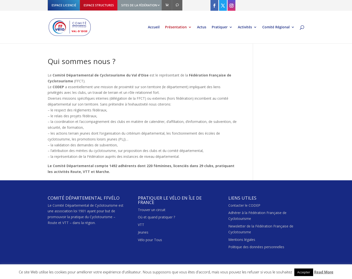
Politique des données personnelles (256, 247)
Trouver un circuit (151, 209)
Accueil (154, 27)
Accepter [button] (303, 272)
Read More (323, 271)
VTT (141, 224)
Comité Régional (276, 27)
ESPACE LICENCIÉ (64, 5)
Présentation (176, 27)
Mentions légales (241, 239)
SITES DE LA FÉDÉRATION (139, 5)
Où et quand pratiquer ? (156, 217)
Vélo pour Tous (150, 239)
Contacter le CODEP (244, 205)
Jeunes (143, 232)
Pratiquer (220, 27)
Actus (201, 27)
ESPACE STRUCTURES (99, 5)
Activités (245, 27)
